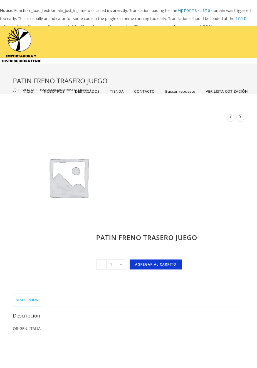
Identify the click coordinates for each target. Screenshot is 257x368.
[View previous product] (230, 118)
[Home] (14, 89)
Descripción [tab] (27, 300)
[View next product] (240, 118)
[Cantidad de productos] (111, 264)
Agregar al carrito (155, 264)
